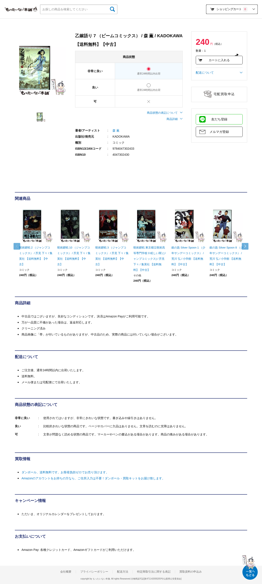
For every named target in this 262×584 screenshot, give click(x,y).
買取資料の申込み (190, 571)
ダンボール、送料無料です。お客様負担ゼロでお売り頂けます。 (65, 472)
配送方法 (122, 571)
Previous (19, 246)
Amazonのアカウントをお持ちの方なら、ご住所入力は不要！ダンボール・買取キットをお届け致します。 (93, 478)
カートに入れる (214, 60)
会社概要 (65, 571)
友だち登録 (219, 119)
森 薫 (116, 130)
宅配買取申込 (224, 94)
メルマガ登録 (219, 132)
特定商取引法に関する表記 (154, 571)
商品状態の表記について (165, 112)
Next (243, 246)
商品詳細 (174, 119)
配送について (219, 73)
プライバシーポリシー (94, 571)
